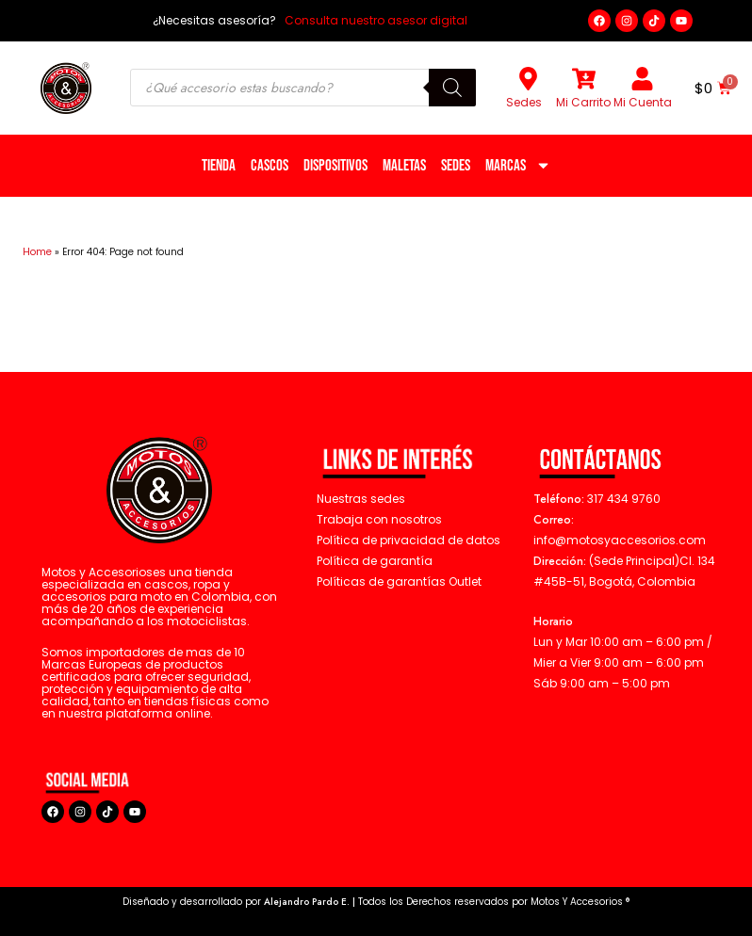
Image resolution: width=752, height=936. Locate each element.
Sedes (524, 102)
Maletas (404, 165)
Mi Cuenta (642, 102)
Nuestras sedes (361, 499)
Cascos (269, 165)
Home (37, 252)
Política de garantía (375, 561)
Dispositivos (335, 165)
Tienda (219, 165)
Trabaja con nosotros (379, 519)
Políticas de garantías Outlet (399, 581)
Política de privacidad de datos (408, 540)
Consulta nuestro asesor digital (374, 20)
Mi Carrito (583, 102)
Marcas (518, 165)
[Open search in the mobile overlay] (303, 87)
